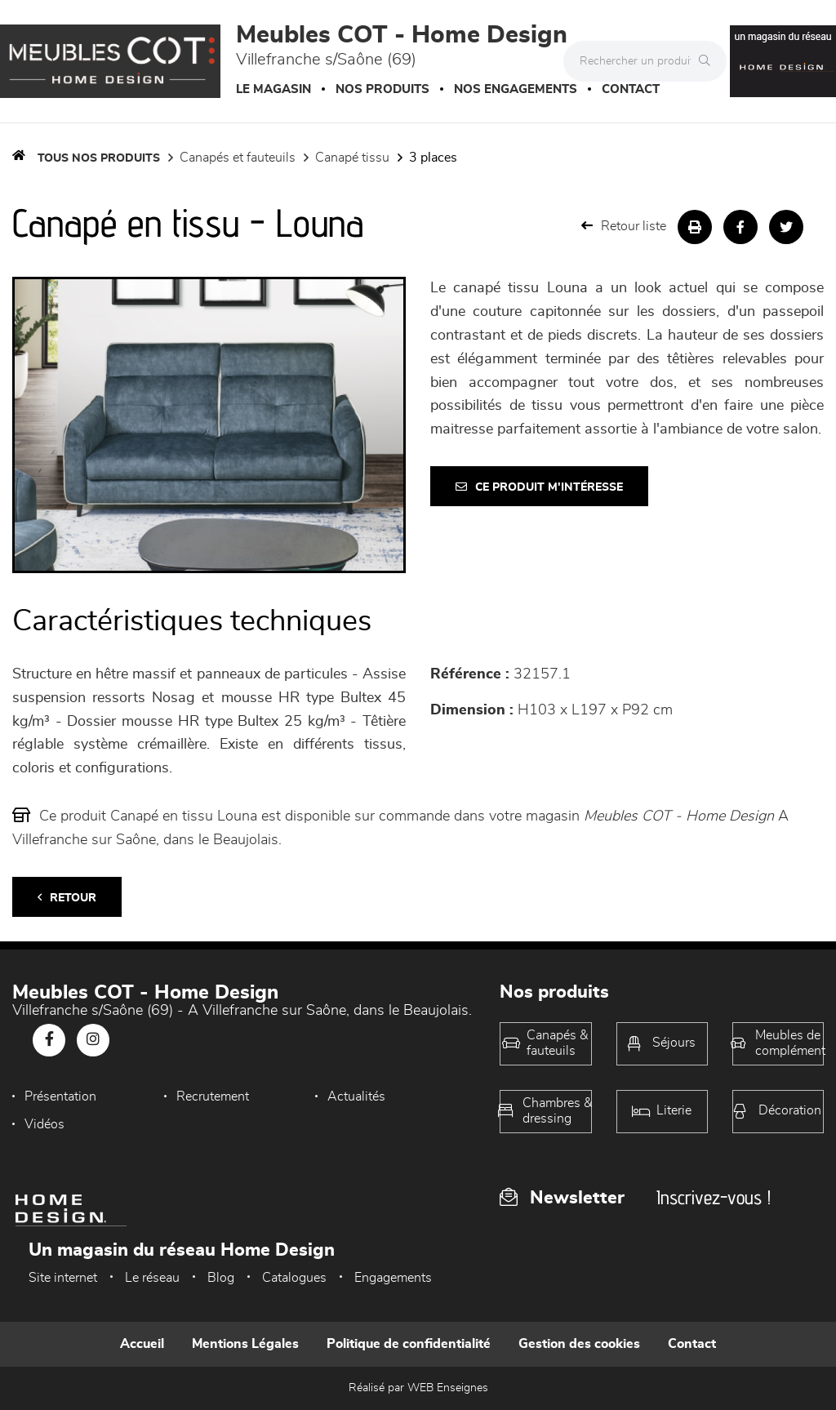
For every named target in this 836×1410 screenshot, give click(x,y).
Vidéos (44, 1124)
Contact (631, 89)
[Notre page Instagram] (93, 1040)
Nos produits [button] (382, 89)
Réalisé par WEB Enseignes (418, 1388)
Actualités (356, 1096)
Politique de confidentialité (409, 1343)
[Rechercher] (709, 61)
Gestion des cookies (579, 1343)
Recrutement (212, 1096)
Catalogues (294, 1277)
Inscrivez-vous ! (713, 1197)
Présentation (60, 1096)
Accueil (142, 1343)
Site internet (63, 1277)
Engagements (393, 1277)
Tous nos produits (99, 158)
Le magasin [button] (273, 89)
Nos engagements (515, 89)
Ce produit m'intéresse (539, 487)
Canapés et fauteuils (238, 157)
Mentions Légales (245, 1343)
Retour (67, 898)
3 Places (433, 157)
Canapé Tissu (352, 157)
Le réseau (152, 1277)
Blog (220, 1277)
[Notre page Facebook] (49, 1040)
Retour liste (623, 226)
